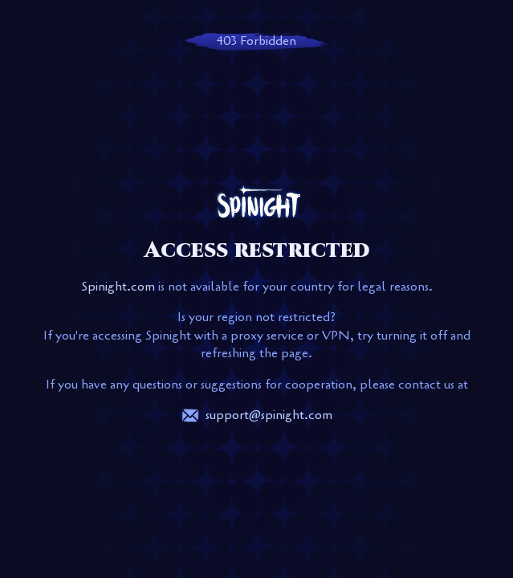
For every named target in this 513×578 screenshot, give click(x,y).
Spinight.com (118, 286)
